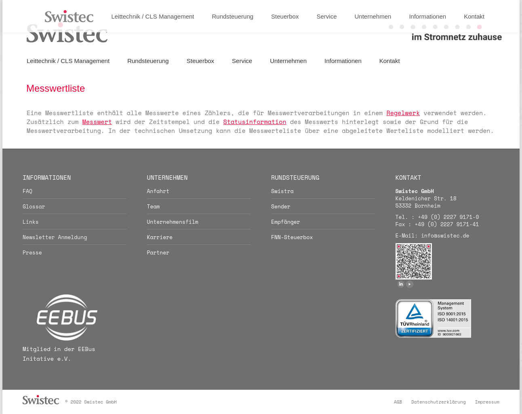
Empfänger (285, 221)
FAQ (27, 191)
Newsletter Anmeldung (55, 237)
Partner (158, 252)
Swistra (282, 191)
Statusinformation (254, 121)
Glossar (34, 206)
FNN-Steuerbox (292, 237)
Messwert (97, 121)
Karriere (160, 237)
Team (153, 206)
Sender (280, 206)
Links (31, 222)
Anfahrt (158, 191)
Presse (32, 252)
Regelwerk (403, 112)
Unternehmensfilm (172, 221)
